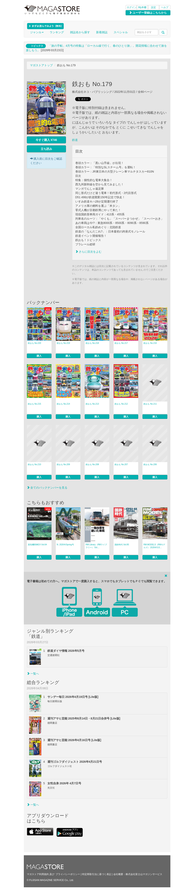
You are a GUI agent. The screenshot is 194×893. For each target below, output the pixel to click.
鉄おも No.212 (121, 404)
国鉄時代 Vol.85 (122, 544)
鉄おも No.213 (92, 404)
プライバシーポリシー (68, 874)
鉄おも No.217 (121, 343)
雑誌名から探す (80, 32)
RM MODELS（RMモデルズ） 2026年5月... (154, 546)
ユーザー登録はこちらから (148, 12)
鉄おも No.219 (63, 343)
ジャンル (37, 32)
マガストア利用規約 (38, 874)
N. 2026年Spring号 (65, 544)
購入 (39, 355)
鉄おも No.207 (121, 464)
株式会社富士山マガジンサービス (144, 874)
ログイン (132, 7)
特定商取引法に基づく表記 (96, 874)
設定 (153, 7)
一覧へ (33, 673)
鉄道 (75, 140)
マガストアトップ (41, 65)
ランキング (57, 32)
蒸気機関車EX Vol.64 (37, 544)
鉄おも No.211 (150, 404)
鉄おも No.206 (150, 464)
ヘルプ (164, 7)
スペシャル (121, 32)
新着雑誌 (101, 32)
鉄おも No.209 (63, 464)
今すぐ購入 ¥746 (46, 140)
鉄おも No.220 (34, 343)
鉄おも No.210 (34, 464)
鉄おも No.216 (150, 343)
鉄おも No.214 (63, 404)
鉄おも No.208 (92, 464)
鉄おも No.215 (34, 404)
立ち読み (46, 148)
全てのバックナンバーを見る (47, 487)
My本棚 (142, 7)
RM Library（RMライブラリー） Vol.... (96, 546)
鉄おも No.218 (92, 343)
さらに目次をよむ (88, 251)
